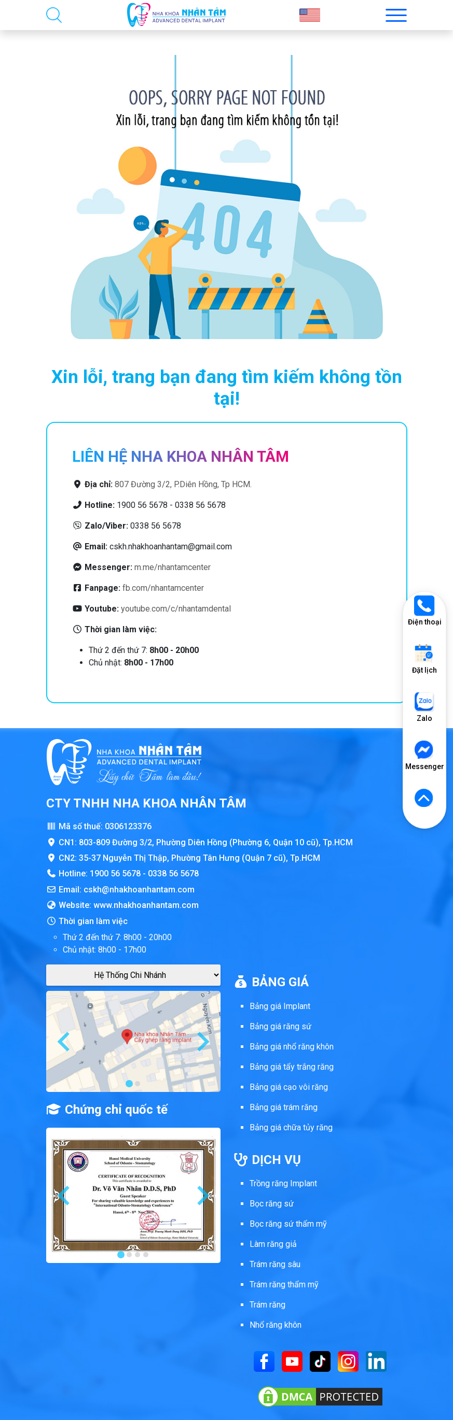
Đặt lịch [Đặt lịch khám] (424, 659)
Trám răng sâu (275, 1264)
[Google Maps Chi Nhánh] (133, 975)
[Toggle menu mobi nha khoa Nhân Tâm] (396, 15)
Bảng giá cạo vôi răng (289, 1087)
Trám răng (267, 1305)
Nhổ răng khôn (275, 1325)
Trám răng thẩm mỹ (284, 1284)
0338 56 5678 (173, 873)
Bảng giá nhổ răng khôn (292, 1047)
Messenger (424, 755)
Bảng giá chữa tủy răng (291, 1127)
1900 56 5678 (115, 873)
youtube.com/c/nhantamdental (176, 609)
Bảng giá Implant (280, 1006)
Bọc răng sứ (272, 1204)
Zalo (424, 707)
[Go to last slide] (64, 1041)
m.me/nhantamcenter (172, 567)
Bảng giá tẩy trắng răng (292, 1067)
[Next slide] (201, 1041)
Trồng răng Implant (283, 1183)
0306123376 (128, 826)
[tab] (129, 1083)
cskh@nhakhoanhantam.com (139, 889)
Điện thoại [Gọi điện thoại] (425, 610)
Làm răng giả (273, 1244)
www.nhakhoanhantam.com (146, 905)
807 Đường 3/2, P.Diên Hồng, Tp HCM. (183, 484)
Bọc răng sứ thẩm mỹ (288, 1224)
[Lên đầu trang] (424, 798)
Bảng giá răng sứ (280, 1026)
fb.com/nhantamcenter (163, 588)
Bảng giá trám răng (284, 1107)
